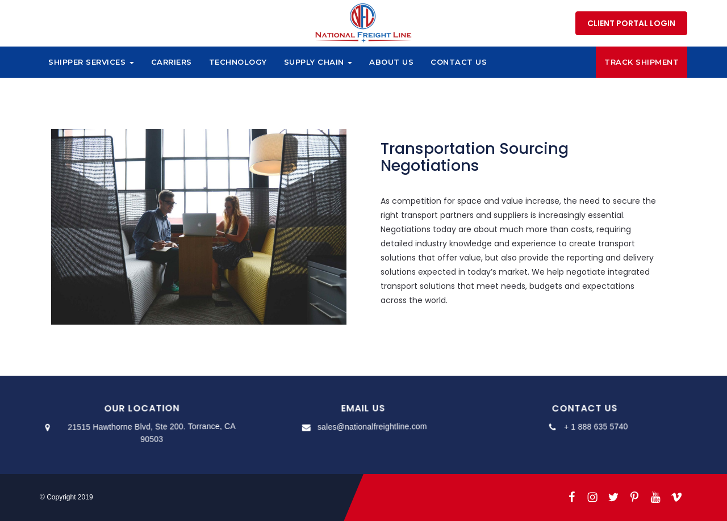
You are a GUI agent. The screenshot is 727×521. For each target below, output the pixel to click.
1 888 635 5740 (528, 22)
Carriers (171, 61)
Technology (238, 61)
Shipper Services (91, 61)
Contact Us (459, 61)
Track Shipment (641, 61)
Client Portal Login (631, 23)
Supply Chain (318, 61)
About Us (391, 61)
